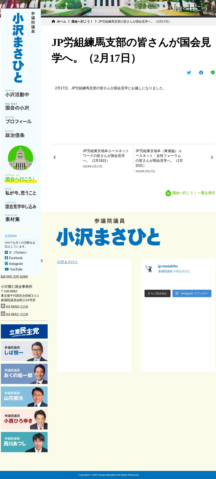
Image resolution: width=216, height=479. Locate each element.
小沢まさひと (67, 262)
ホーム (61, 21)
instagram (16, 263)
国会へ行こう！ (82, 21)
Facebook (16, 258)
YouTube (16, 269)
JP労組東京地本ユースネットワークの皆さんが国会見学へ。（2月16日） (106, 156)
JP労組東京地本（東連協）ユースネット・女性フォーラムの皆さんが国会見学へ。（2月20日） (159, 158)
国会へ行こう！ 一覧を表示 (190, 193)
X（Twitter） (19, 252)
